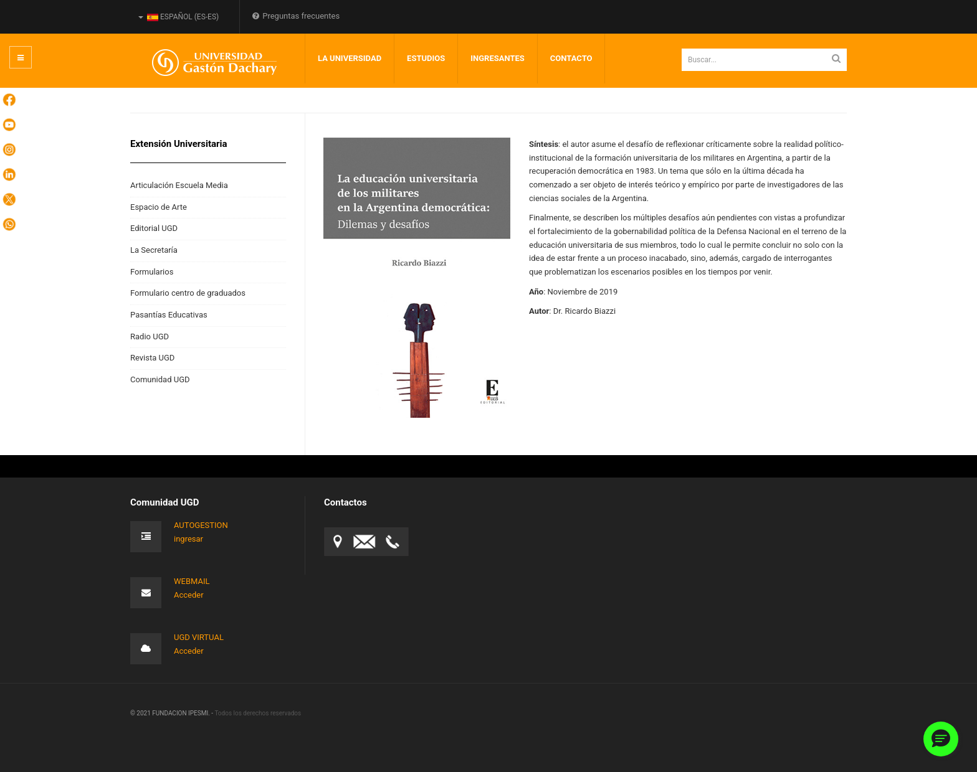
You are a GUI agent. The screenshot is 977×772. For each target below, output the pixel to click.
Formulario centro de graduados (187, 293)
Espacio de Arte (158, 207)
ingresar (188, 539)
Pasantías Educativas (168, 314)
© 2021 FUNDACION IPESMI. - (172, 713)
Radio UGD (149, 336)
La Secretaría (154, 250)
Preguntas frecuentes (296, 16)
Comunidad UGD (160, 379)
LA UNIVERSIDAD (349, 58)
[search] (764, 60)
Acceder (189, 595)
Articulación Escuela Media (179, 185)
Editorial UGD (154, 228)
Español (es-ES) (178, 16)
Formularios (151, 271)
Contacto (571, 58)
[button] (940, 739)
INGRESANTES (497, 58)
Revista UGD (152, 357)
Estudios (426, 58)
